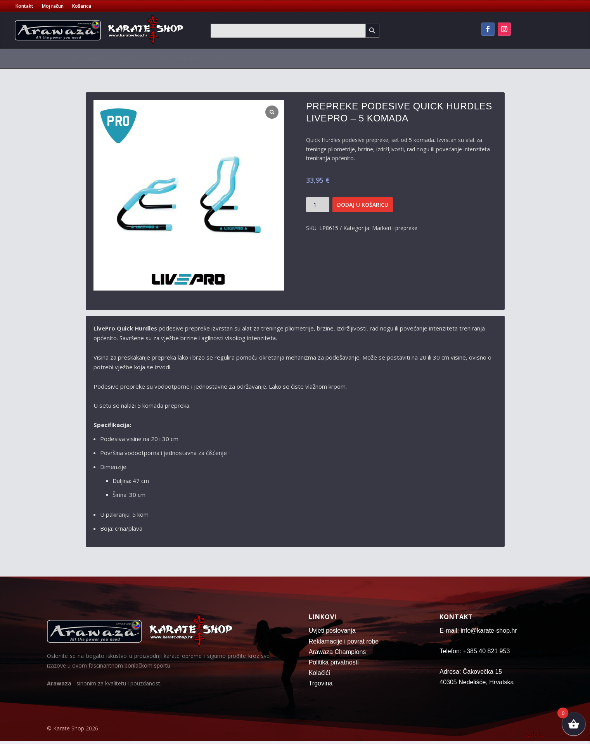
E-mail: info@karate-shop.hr (478, 630)
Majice (223, 58)
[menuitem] (73, 60)
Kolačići (319, 673)
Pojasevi (131, 58)
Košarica (81, 6)
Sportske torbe (258, 58)
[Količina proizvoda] (317, 204)
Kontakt (24, 6)
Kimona (96, 58)
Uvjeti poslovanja (332, 630)
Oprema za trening (404, 58)
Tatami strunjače (308, 58)
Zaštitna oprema (178, 58)
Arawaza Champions (337, 652)
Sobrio (534, 734)
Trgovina (321, 683)
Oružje (506, 58)
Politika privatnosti (334, 662)
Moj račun (53, 6)
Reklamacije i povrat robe (344, 641)
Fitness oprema (462, 58)
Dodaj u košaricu (362, 204)
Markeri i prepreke (394, 228)
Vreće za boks (355, 58)
